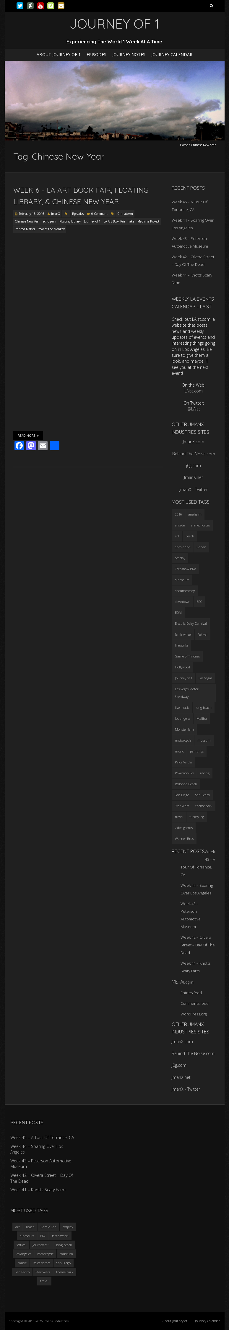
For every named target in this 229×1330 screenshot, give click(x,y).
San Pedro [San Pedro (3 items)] (202, 795)
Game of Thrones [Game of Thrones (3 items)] (187, 656)
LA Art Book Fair (114, 221)
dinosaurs (27, 1236)
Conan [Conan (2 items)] (201, 547)
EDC (43, 1236)
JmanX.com (193, 441)
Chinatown (125, 214)
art (17, 1227)
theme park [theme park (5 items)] (203, 806)
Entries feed (191, 992)
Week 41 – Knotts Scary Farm (38, 1189)
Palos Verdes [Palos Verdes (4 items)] (183, 762)
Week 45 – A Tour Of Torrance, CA (42, 1137)
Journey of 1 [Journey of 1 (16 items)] (183, 678)
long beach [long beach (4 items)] (204, 707)
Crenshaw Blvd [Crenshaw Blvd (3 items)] (185, 569)
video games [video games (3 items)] (184, 827)
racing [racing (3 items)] (204, 773)
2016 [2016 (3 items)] (178, 514)
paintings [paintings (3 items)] (197, 751)
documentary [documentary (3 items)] (185, 590)
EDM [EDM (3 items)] (178, 612)
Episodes (96, 54)
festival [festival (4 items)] (202, 634)
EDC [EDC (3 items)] (199, 601)
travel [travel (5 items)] (179, 816)
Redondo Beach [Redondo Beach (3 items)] (186, 784)
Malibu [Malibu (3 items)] (201, 718)
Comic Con (48, 1227)
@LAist (193, 409)
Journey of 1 (92, 221)
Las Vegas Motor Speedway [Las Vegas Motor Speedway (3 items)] (187, 693)
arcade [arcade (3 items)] (180, 525)
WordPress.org (194, 1014)
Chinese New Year (27, 221)
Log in (188, 982)
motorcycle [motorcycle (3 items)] (183, 740)
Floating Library (70, 221)
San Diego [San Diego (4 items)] (182, 795)
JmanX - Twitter (193, 489)
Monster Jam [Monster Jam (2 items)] (184, 729)
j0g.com (193, 465)
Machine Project (148, 221)
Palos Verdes (41, 1263)
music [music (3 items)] (179, 751)
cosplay (68, 1227)
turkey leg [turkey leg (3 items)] (196, 816)
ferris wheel (60, 1236)
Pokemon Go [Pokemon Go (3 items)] (184, 773)
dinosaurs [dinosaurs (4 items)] (182, 580)
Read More (28, 436)
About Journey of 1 (59, 54)
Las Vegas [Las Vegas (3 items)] (205, 678)
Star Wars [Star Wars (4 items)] (182, 806)
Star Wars (43, 1272)
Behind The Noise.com (193, 454)
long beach (64, 1245)
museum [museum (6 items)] (204, 740)
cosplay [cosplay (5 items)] (180, 558)
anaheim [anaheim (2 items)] (195, 514)
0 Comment (99, 214)
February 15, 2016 (31, 214)
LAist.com (193, 391)
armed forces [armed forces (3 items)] (200, 525)
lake (131, 221)
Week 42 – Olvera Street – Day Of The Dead (198, 945)
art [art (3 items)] (177, 536)
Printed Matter (25, 229)
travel (44, 1281)
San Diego (63, 1263)
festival (21, 1245)
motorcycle (45, 1254)
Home (184, 145)
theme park (64, 1272)
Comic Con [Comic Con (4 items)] (183, 547)
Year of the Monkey (51, 229)
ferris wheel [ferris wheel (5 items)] (183, 634)
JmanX (55, 214)
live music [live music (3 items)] (182, 707)
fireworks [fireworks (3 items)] (181, 645)
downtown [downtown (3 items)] (182, 601)
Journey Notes (128, 54)
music (22, 1263)
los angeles (23, 1254)
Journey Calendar (171, 54)
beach (30, 1227)
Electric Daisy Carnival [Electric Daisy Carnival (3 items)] (191, 623)
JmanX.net (193, 477)
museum (66, 1254)
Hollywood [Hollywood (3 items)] (182, 667)
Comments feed (195, 1003)
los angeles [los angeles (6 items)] (182, 718)
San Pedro (22, 1272)
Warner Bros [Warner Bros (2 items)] (184, 838)
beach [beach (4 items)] (190, 536)
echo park (49, 221)
